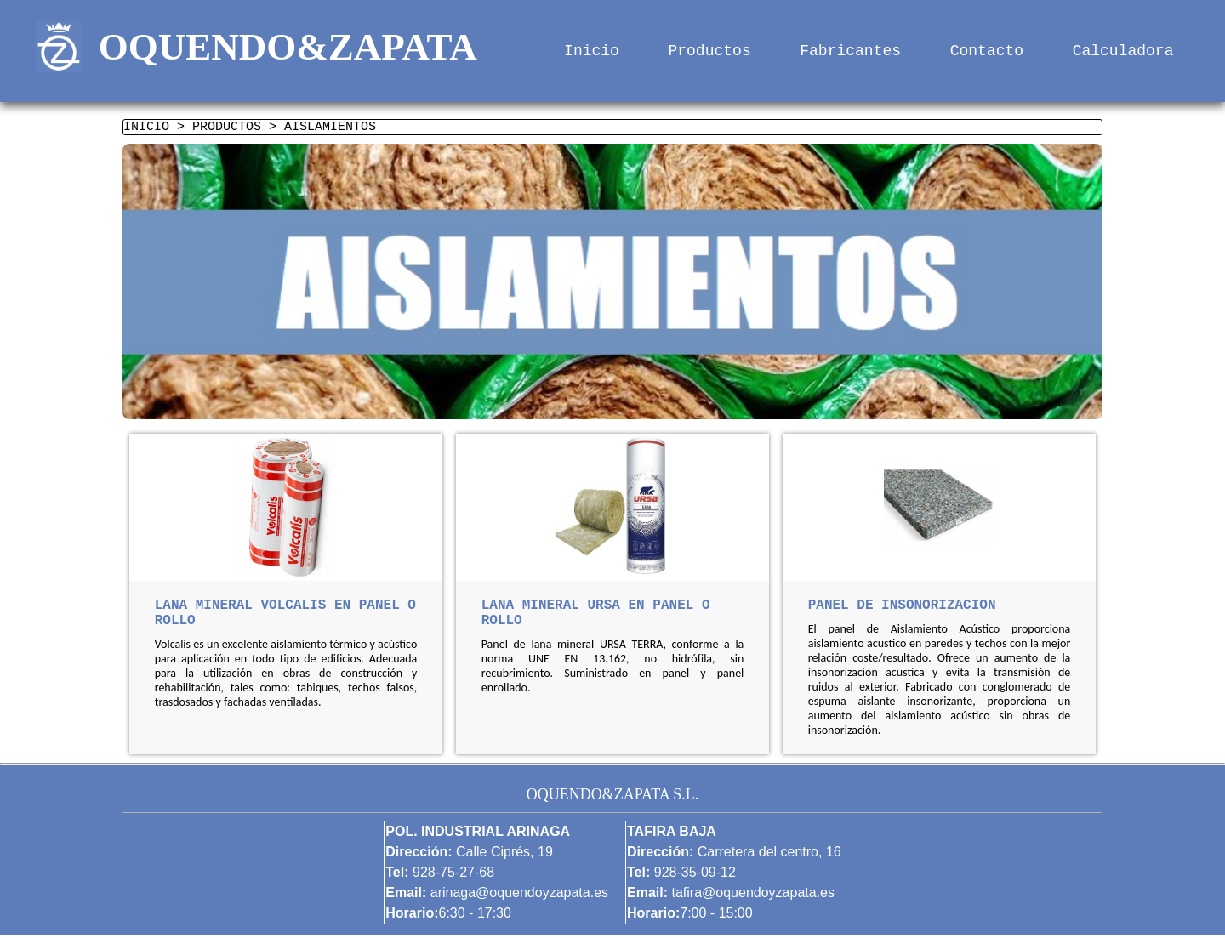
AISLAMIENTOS (330, 128)
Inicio (591, 51)
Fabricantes (850, 51)
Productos (710, 51)
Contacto (986, 51)
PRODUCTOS (226, 128)
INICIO (146, 128)
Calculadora (1123, 51)
